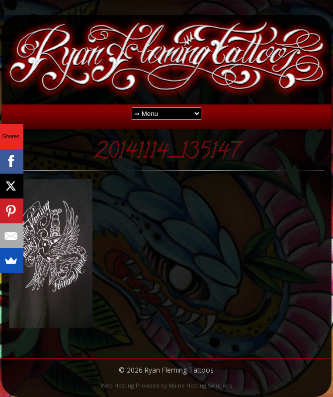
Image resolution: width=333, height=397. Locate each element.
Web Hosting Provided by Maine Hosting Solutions (166, 385)
